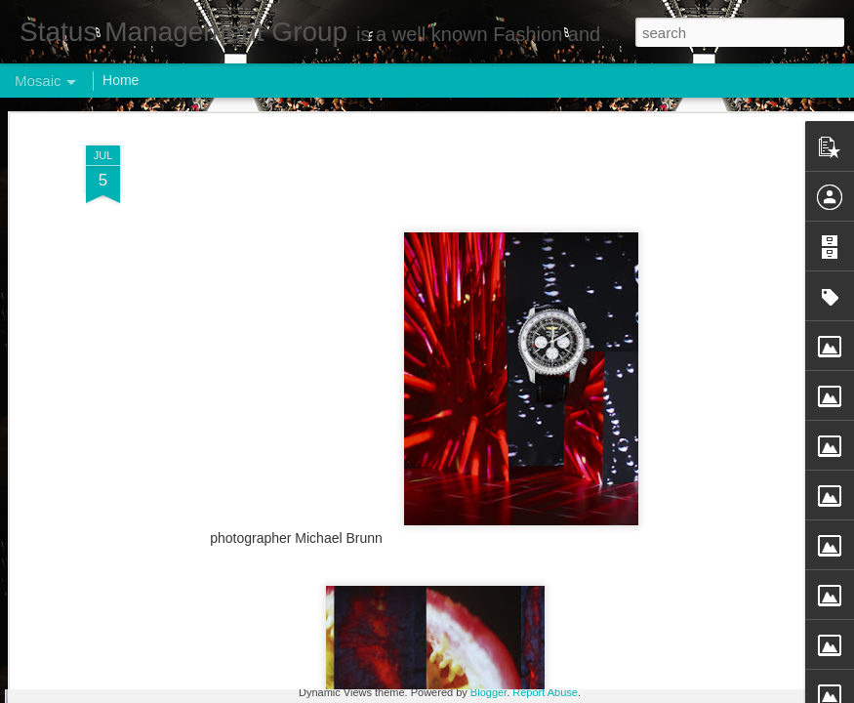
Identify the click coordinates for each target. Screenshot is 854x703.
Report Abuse (545, 692)
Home (120, 80)
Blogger (488, 692)
